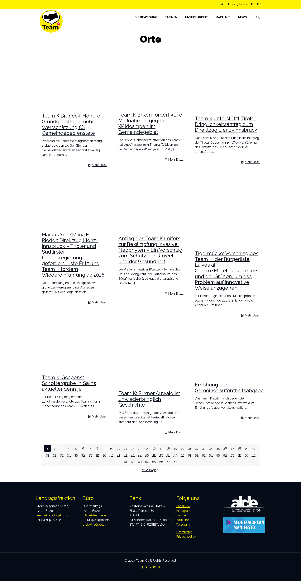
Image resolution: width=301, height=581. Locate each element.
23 (204, 448)
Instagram (183, 511)
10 (111, 448)
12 (125, 448)
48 (168, 455)
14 (139, 448)
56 (225, 455)
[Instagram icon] (154, 567)
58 (239, 455)
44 (140, 455)
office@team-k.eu (95, 515)
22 (196, 448)
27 (232, 448)
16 (154, 448)
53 (204, 455)
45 (147, 455)
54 (211, 455)
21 (189, 448)
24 (211, 448)
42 (125, 455)
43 (133, 455)
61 (125, 462)
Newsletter (184, 532)
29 (246, 448)
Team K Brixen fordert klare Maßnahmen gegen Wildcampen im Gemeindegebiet (150, 123)
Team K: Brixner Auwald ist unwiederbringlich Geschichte (149, 399)
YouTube (182, 520)
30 (253, 448)
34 (69, 455)
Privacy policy (186, 536)
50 (182, 455)
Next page (151, 470)
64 (147, 462)
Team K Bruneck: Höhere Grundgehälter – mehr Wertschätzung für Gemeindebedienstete (71, 124)
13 (132, 448)
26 (225, 448)
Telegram (183, 524)
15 (147, 448)
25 (218, 448)
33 (62, 455)
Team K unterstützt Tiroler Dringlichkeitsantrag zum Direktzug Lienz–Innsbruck (226, 124)
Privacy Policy (238, 4)
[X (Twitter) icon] (146, 567)
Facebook (183, 506)
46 (154, 455)
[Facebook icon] (142, 567)
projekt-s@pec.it (94, 524)
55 (218, 455)
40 (111, 455)
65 (154, 462)
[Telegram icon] (158, 567)
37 (90, 455)
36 (83, 455)
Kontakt (219, 4)
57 (232, 455)
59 (246, 455)
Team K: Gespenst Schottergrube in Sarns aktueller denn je (69, 383)
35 (76, 455)
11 (118, 448)
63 (140, 462)
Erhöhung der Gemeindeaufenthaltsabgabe (229, 387)
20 (182, 448)
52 (196, 455)
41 (118, 455)
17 (161, 448)
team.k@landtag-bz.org (52, 515)
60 (254, 455)
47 (161, 455)
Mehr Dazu (99, 165)
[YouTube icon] (150, 567)
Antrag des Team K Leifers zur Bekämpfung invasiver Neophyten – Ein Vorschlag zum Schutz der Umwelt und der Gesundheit (150, 250)
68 (175, 462)
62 (133, 462)
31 (47, 455)
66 (161, 462)
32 (54, 455)
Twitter (181, 515)
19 (175, 448)
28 (239, 448)
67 (168, 462)
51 (189, 455)
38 (97, 455)
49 (175, 455)
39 (104, 455)
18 (168, 448)
